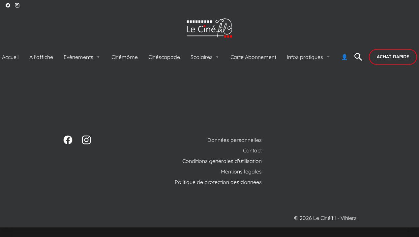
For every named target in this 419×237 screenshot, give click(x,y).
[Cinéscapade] (164, 57)
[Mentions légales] (241, 171)
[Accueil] (10, 57)
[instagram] (17, 5)
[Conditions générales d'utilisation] (222, 161)
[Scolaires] (205, 57)
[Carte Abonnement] (253, 57)
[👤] (344, 57)
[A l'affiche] (41, 57)
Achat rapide (393, 57)
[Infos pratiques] (308, 57)
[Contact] (252, 150)
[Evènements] (82, 57)
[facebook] (8, 5)
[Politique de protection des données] (218, 182)
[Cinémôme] (124, 57)
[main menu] (174, 57)
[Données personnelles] (234, 140)
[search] (358, 57)
